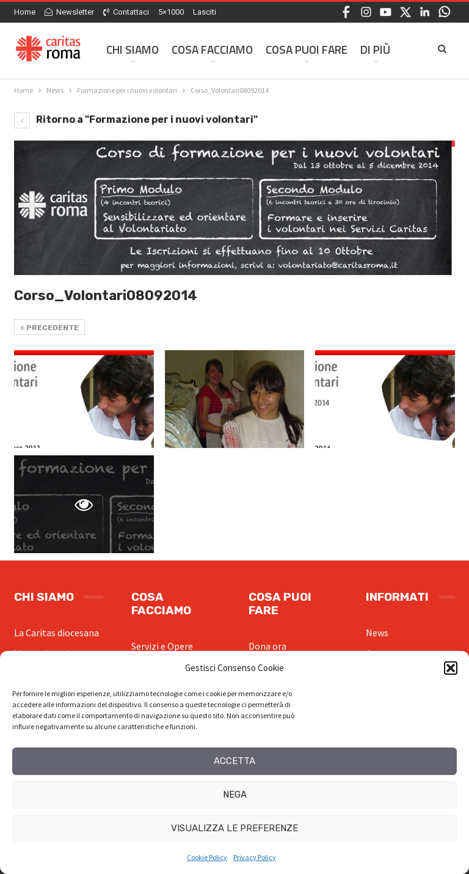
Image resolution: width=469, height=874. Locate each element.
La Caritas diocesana (56, 632)
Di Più (375, 49)
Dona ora (267, 646)
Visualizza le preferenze (234, 828)
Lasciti (204, 12)
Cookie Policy (207, 857)
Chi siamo (132, 49)
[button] (451, 668)
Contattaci (126, 12)
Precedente (49, 327)
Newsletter (69, 12)
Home (24, 12)
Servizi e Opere (162, 646)
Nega (235, 794)
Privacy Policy (254, 857)
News (377, 632)
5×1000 (171, 12)
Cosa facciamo (212, 49)
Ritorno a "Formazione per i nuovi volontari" (136, 119)
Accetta (234, 760)
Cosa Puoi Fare (306, 49)
